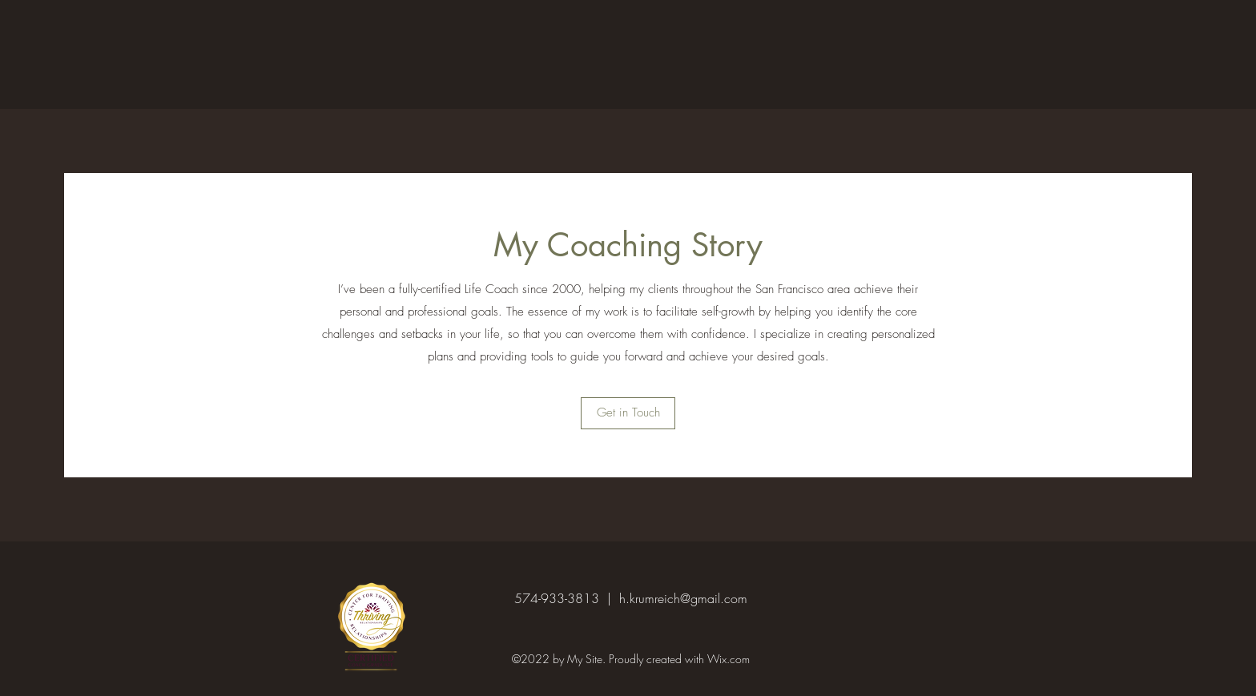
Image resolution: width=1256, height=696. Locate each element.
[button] (628, 413)
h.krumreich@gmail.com (683, 598)
